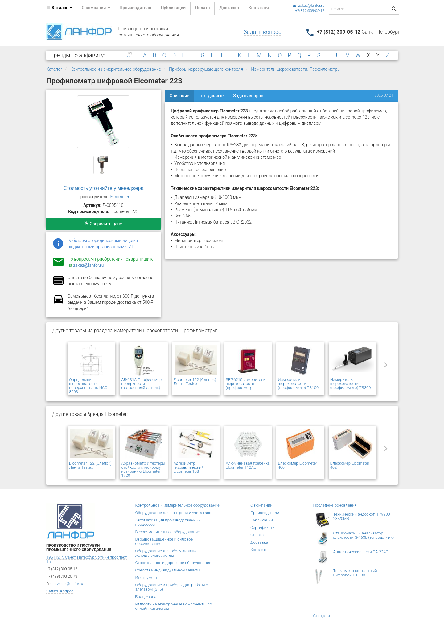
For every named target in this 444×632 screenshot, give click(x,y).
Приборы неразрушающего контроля (206, 69)
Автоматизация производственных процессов (168, 522)
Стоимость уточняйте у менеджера (103, 188)
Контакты (259, 7)
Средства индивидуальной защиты (167, 570)
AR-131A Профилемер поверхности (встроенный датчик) (141, 383)
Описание (179, 95)
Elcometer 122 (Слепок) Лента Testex (195, 381)
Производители (135, 7)
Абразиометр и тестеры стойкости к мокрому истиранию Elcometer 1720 (143, 469)
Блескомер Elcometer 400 (297, 465)
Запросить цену (103, 223)
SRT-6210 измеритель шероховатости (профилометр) (245, 383)
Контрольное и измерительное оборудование (115, 69)
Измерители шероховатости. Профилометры (295, 69)
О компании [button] (96, 7)
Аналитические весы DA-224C (360, 552)
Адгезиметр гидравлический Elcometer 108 (189, 467)
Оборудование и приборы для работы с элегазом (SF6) (171, 587)
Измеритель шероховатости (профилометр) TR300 (350, 383)
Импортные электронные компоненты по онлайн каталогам (173, 606)
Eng (129, 53)
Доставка (229, 7)
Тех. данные (211, 95)
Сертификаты (263, 527)
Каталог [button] (59, 7)
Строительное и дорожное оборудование (173, 562)
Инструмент (146, 577)
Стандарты (323, 615)
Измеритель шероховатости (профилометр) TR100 (298, 383)
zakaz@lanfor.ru (308, 5)
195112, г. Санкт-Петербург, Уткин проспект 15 (86, 559)
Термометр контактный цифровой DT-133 (355, 572)
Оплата (202, 7)
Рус (128, 56)
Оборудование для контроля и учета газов (174, 512)
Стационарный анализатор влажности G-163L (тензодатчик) (363, 535)
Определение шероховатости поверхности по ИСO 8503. (88, 385)
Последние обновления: (335, 505)
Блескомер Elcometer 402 (349, 465)
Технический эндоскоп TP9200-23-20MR (362, 516)
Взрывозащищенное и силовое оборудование (164, 541)
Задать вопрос (262, 32)
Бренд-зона (146, 596)
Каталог (54, 69)
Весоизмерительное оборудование (167, 531)
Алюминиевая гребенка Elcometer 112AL (248, 465)
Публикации (173, 7)
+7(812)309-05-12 (309, 11)
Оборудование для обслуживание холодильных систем (166, 553)
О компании (261, 505)
